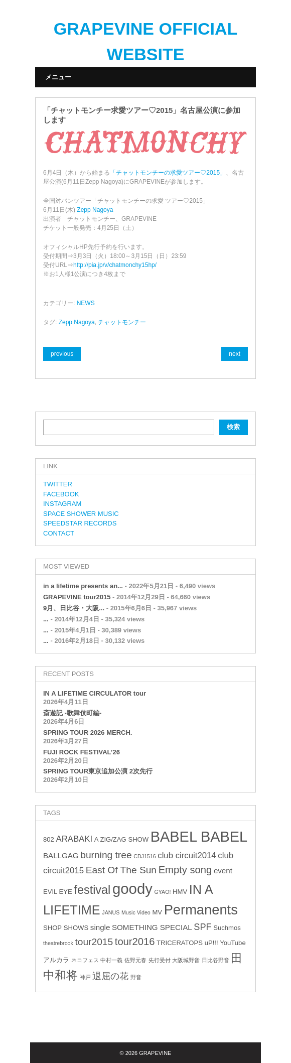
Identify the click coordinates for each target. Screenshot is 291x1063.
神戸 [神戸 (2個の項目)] (85, 977)
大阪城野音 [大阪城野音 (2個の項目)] (186, 960)
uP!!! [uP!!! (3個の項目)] (211, 943)
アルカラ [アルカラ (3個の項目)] (56, 960)
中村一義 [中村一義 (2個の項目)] (111, 960)
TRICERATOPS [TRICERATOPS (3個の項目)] (180, 943)
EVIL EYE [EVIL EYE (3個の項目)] (57, 891)
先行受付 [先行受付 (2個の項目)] (160, 960)
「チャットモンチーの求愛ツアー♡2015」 (168, 172)
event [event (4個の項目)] (223, 870)
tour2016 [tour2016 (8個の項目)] (135, 941)
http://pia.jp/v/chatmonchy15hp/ (115, 265)
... (46, 619)
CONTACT (58, 533)
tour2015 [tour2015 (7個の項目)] (94, 942)
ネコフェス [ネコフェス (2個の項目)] (85, 960)
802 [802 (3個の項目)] (48, 839)
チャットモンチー (122, 322)
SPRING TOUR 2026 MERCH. (87, 732)
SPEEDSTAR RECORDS (79, 523)
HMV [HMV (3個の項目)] (180, 891)
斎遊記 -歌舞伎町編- (72, 713)
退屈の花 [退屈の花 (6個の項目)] (110, 976)
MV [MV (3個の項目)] (157, 912)
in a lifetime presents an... (83, 586)
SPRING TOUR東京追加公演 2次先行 (98, 771)
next (234, 353)
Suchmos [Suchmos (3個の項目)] (227, 928)
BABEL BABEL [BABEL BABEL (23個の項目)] (199, 837)
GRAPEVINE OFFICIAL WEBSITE (145, 41)
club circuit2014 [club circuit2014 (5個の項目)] (187, 855)
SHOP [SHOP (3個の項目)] (52, 928)
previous (62, 353)
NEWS (86, 303)
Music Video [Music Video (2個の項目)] (136, 912)
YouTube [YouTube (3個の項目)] (232, 943)
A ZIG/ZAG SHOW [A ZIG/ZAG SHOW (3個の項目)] (121, 839)
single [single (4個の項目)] (100, 927)
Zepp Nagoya (95, 209)
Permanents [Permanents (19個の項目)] (201, 909)
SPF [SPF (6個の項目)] (202, 927)
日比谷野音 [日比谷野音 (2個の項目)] (215, 960)
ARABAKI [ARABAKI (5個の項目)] (74, 839)
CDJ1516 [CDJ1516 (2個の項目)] (144, 856)
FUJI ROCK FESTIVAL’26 (81, 752)
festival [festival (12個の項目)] (92, 889)
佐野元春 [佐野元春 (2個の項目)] (135, 960)
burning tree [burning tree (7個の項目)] (105, 855)
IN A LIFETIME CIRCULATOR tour (94, 693)
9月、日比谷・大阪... (73, 608)
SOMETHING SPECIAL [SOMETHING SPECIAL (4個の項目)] (152, 927)
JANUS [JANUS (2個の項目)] (110, 912)
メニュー (58, 77)
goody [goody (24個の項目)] (132, 888)
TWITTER (57, 484)
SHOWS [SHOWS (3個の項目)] (76, 928)
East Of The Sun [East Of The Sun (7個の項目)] (121, 870)
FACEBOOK (61, 494)
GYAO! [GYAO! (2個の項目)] (163, 892)
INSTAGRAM (62, 503)
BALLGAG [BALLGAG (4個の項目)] (61, 855)
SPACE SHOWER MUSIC (81, 513)
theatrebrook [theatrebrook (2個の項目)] (58, 943)
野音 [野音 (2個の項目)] (135, 977)
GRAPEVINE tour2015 (76, 597)
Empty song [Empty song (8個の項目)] (185, 869)
